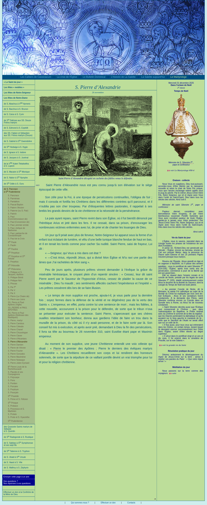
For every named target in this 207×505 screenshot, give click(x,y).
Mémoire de (174, 162)
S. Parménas (14, 198)
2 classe (181, 88)
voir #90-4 (182, 170)
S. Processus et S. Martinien (16, 410)
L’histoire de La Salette (123, 77)
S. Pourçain (13, 392)
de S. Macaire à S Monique (17, 172)
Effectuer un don (108, 503)
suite (174, 373)
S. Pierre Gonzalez (16, 354)
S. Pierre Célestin (16, 326)
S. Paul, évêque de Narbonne (16, 229)
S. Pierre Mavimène (17, 357)
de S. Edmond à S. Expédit (16, 128)
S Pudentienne (15, 421)
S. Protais (12, 414)
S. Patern (16, 208)
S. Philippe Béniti (15, 277)
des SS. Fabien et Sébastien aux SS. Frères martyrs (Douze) (18, 134)
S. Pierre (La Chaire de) (18, 296)
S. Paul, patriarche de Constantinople (17, 234)
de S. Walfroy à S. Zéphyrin (16, 468)
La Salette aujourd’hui (153, 77)
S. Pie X (11, 293)
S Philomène (14, 269)
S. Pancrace (13, 195)
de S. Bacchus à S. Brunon (16, 109)
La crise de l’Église (67, 77)
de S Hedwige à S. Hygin (16, 147)
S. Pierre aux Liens (16, 299)
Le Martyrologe (178, 77)
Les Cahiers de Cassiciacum (35, 77)
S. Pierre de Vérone (17, 348)
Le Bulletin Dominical (94, 77)
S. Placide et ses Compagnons (15, 373)
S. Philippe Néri (15, 280)
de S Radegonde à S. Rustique (18, 437)
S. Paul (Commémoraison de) (17, 218)
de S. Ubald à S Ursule (15, 457)
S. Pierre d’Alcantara (17, 339)
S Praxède (13, 396)
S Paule (12, 242)
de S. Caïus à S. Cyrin (14, 114)
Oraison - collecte (181, 180)
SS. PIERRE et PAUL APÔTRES (17, 309)
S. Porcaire (13, 386)
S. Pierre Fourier (15, 351)
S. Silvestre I (186, 162)
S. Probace (13, 406)
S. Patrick (12, 214)
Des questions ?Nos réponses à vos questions (17, 482)
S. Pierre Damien (15, 345)
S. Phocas (12, 283)
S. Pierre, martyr (15, 320)
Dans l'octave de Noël (181, 85)
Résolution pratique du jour (181, 351)
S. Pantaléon (13, 201)
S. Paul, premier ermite (18, 225)
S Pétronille (14, 265)
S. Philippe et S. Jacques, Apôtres (15, 273)
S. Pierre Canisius (16, 323)
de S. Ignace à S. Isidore (15, 152)
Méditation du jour (181, 367)
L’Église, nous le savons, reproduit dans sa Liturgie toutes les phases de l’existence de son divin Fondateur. (180, 291)
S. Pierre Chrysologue (18, 332)
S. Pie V (11, 290)
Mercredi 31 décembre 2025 (181, 83)
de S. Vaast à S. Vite (13, 462)
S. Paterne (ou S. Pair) (18, 211)
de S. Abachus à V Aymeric (17, 104)
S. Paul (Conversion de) (18, 222)
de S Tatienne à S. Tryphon (17, 451)
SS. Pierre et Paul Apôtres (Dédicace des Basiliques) (18, 315)
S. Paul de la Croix (16, 239)
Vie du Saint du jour (181, 238)
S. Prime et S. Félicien (18, 399)
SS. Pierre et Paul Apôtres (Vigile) (16, 303)
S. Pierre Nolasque (16, 360)
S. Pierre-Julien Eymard (18, 363)
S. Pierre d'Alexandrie (17, 342)
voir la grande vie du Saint (174, 345)
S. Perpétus (13, 262)
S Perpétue (13, 253)
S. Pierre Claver (15, 336)
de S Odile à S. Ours (14, 184)
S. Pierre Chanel (15, 329)
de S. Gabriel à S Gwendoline (18, 141)
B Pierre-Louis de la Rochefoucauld (17, 368)
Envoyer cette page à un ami (16, 477)
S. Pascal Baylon (15, 204)
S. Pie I (12, 287)
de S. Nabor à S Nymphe (16, 178)
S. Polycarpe (13, 377)
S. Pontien (12, 383)
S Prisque (13, 403)
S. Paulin (12, 245)
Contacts (131, 503)
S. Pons (11, 380)
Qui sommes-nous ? (80, 503)
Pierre (57, 348)
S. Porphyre (13, 389)
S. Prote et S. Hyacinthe (19, 417)
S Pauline (13, 249)
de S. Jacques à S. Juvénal (16, 158)
